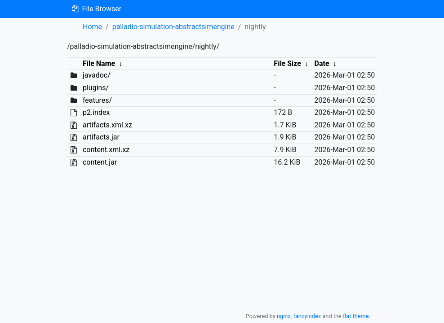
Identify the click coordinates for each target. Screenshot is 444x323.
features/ (97, 100)
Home (92, 26)
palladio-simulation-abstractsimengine (173, 26)
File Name (99, 63)
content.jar (100, 162)
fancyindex (307, 316)
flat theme (356, 316)
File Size (287, 63)
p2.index (96, 112)
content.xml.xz (106, 149)
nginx (284, 316)
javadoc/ (97, 75)
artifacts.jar (101, 137)
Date (322, 63)
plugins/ (96, 87)
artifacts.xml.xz (107, 125)
